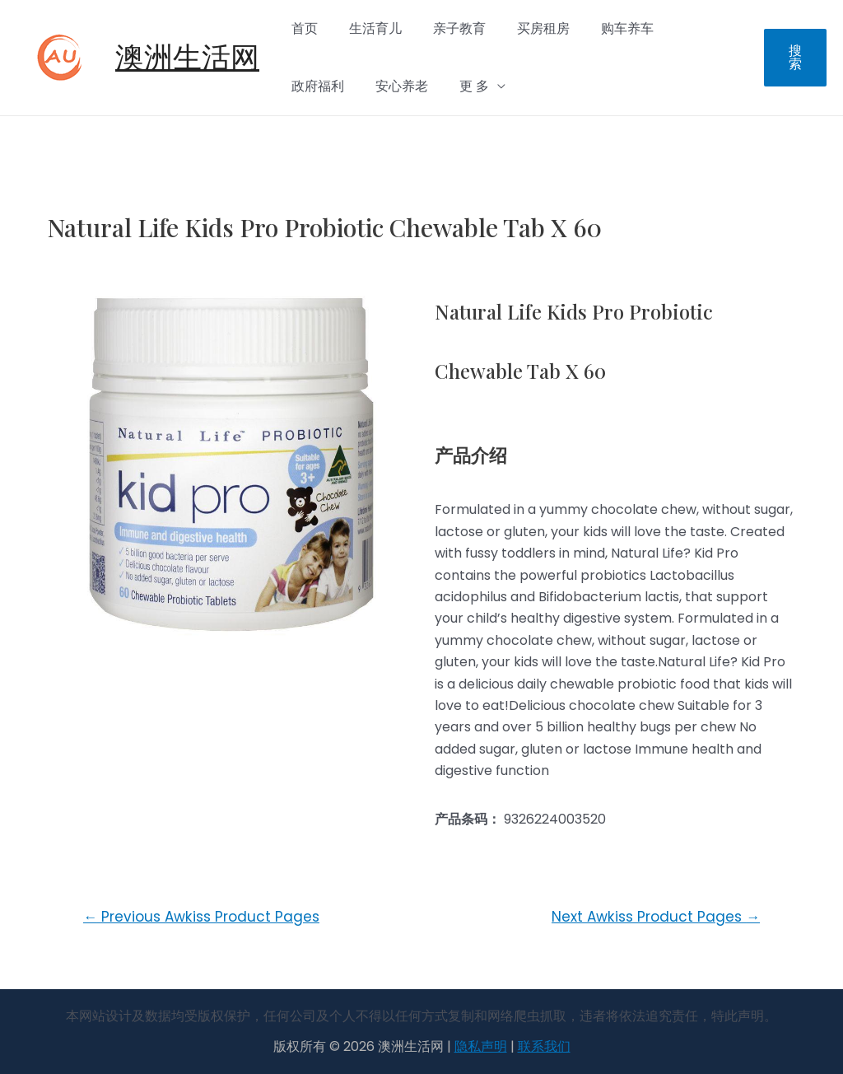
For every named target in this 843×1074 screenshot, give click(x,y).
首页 (302, 28)
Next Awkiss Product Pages (656, 917)
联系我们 (544, 1046)
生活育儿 (368, 28)
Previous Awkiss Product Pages (201, 917)
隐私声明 (480, 1046)
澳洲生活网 (187, 57)
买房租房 (526, 28)
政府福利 (684, 28)
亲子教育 (447, 28)
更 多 (383, 86)
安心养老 (315, 86)
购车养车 (605, 28)
